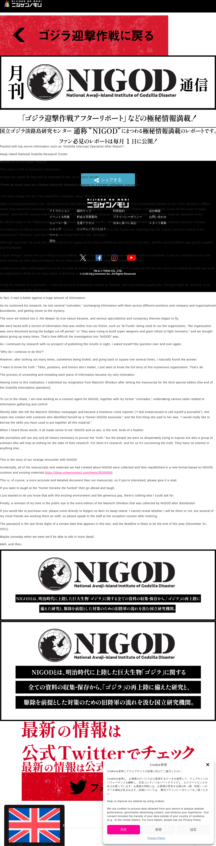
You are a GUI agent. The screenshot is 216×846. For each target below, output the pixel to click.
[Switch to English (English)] (34, 825)
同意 (123, 829)
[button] (208, 764)
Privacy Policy (156, 838)
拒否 (158, 829)
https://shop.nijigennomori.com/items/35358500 (79, 472)
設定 (193, 829)
